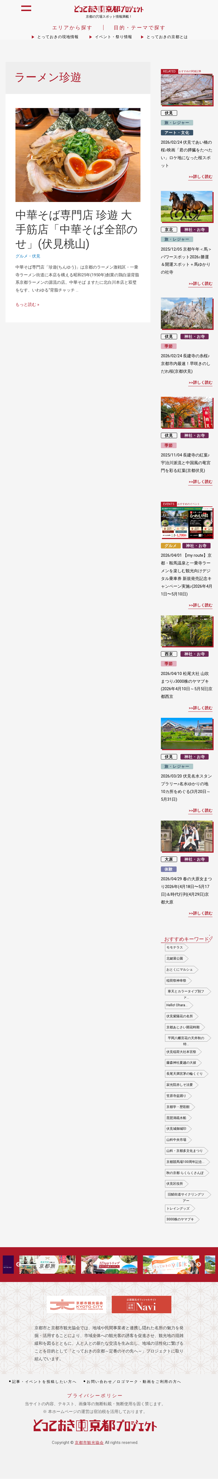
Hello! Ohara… (177, 1006)
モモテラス (174, 948)
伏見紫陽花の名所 (179, 1016)
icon (208, 11)
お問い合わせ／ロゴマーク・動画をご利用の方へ (134, 1382)
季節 (168, 347)
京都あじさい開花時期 (183, 1027)
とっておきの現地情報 (58, 37)
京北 (169, 230)
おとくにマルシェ (179, 970)
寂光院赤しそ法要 (179, 1085)
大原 (169, 860)
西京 (169, 654)
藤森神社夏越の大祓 (181, 1063)
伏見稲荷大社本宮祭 (181, 1052)
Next (198, 1265)
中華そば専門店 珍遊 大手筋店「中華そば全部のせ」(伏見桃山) (76, 230)
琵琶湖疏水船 (176, 1118)
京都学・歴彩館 (178, 1107)
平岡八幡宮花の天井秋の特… (186, 1039)
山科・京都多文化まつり (184, 1151)
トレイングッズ (178, 1209)
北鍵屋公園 (174, 959)
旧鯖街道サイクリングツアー (186, 1196)
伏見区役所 (174, 1184)
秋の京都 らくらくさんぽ (185, 1173)
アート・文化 (176, 133)
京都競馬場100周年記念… (185, 1162)
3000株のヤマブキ (180, 1220)
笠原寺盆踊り (176, 1096)
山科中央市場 (176, 1140)
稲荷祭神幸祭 (176, 981)
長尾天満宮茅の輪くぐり (184, 1074)
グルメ (21, 256)
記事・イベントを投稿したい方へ (44, 1382)
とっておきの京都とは (167, 37)
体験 (168, 869)
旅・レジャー (176, 123)
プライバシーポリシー (95, 1396)
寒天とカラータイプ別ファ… (186, 992)
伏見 (36, 256)
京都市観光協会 (89, 1443)
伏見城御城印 (176, 1129)
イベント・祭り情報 (113, 37)
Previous (18, 1265)
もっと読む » (27, 305)
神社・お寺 (194, 230)
